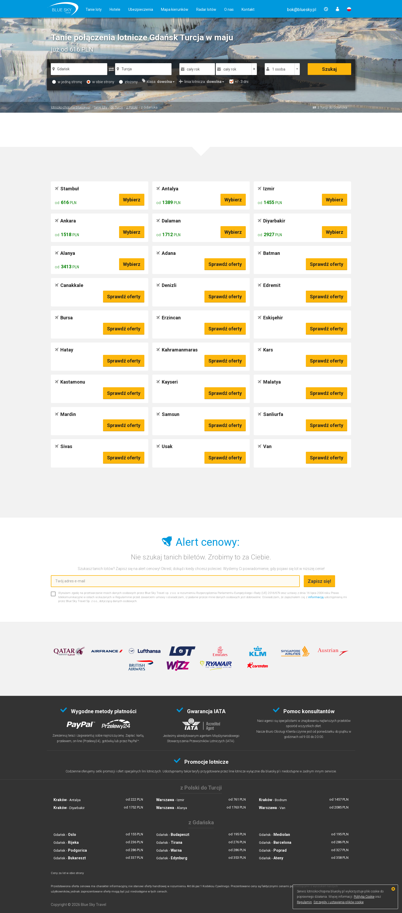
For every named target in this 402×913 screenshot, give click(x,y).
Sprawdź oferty (225, 264)
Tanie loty (94, 9)
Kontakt (248, 9)
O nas (229, 9)
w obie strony (100, 82)
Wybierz (131, 199)
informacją (315, 597)
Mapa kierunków (174, 9)
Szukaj (329, 69)
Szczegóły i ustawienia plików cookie (338, 902)
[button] (301, 9)
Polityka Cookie (364, 897)
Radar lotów (206, 9)
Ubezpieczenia (140, 9)
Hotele (115, 9)
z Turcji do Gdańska (332, 107)
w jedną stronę (67, 82)
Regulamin (304, 902)
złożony (128, 82)
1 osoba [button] (278, 69)
